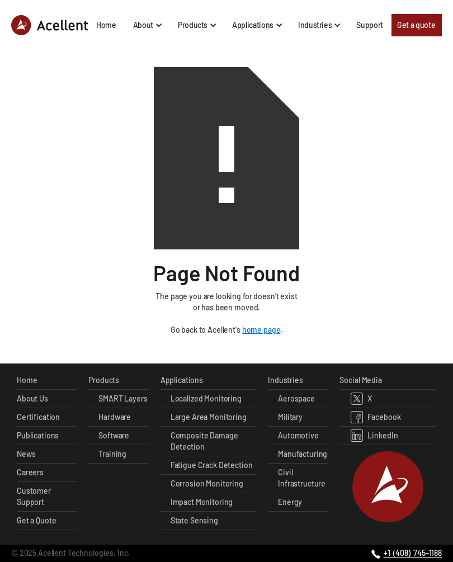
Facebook (383, 417)
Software (113, 435)
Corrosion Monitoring (207, 483)
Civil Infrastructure (301, 477)
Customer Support (34, 496)
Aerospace (296, 398)
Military (290, 417)
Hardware (114, 417)
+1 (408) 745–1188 (413, 553)
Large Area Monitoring (209, 417)
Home (106, 25)
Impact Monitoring (202, 502)
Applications (182, 380)
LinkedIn (382, 435)
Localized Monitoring (206, 398)
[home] (49, 25)
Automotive (298, 435)
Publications (38, 435)
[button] (147, 25)
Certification (38, 417)
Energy (290, 502)
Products (103, 380)
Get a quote (416, 25)
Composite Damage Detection (204, 441)
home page (261, 329)
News (26, 454)
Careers (30, 472)
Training (112, 454)
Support (369, 25)
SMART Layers (122, 398)
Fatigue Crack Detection (212, 465)
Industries (285, 380)
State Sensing (194, 520)
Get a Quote (36, 520)
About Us (32, 398)
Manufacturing (302, 454)
